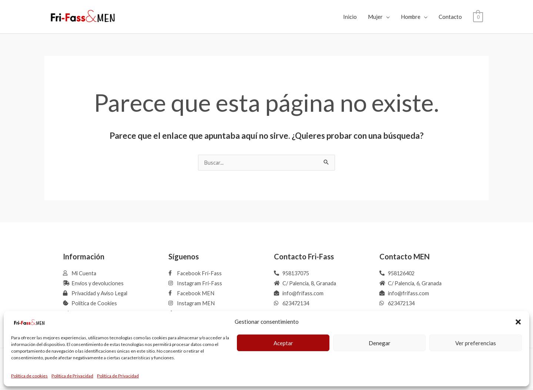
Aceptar (283, 343)
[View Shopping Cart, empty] (478, 16)
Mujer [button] (375, 16)
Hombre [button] (410, 16)
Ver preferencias (475, 343)
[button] (518, 322)
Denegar (379, 343)
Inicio (350, 16)
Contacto (450, 16)
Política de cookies (29, 376)
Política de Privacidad (72, 376)
